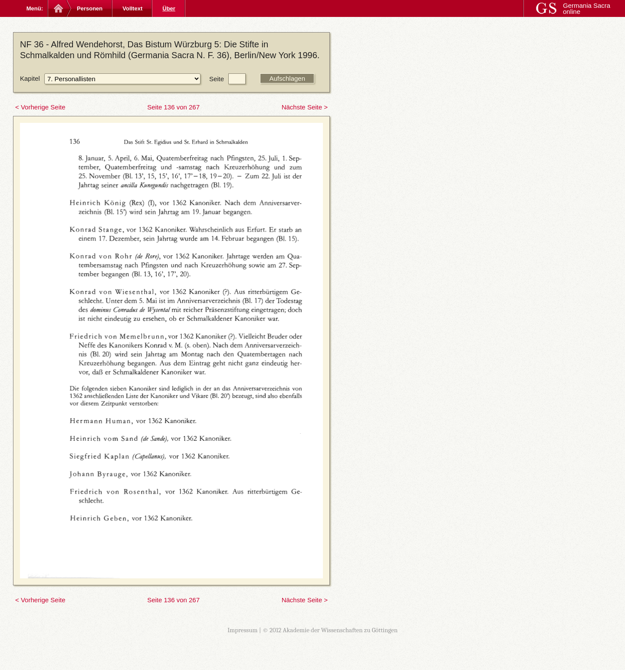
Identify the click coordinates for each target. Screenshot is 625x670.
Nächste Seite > (305, 107)
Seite (216, 79)
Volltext (132, 8)
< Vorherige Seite (40, 107)
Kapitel (30, 78)
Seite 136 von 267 (173, 107)
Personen (89, 8)
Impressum (242, 630)
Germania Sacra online (586, 8)
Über (168, 8)
